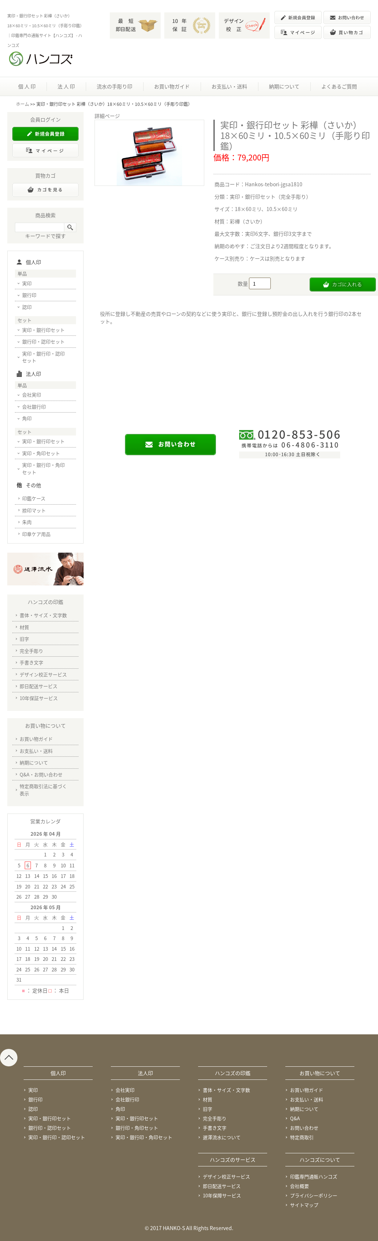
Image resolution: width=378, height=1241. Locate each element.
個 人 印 (27, 86)
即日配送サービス (38, 686)
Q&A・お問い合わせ (41, 774)
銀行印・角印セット (137, 1127)
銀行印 (29, 294)
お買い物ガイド (172, 86)
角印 (27, 418)
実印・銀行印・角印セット (43, 468)
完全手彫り (31, 650)
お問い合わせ (304, 1127)
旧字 (24, 638)
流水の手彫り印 (114, 86)
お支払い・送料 (229, 86)
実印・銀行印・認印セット (43, 357)
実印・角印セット (41, 453)
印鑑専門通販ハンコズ (313, 1176)
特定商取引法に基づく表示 (43, 790)
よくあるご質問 (339, 86)
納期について (284, 86)
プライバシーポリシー (313, 1195)
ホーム (22, 104)
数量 (243, 283)
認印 (27, 306)
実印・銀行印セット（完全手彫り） (270, 196)
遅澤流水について (222, 1137)
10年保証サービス (39, 698)
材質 (24, 627)
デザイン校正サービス (43, 674)
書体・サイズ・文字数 (43, 615)
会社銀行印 (34, 406)
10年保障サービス (222, 1195)
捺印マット (34, 510)
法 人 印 (66, 86)
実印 (27, 283)
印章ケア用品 (36, 533)
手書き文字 (31, 662)
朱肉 (27, 521)
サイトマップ (304, 1204)
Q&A (295, 1118)
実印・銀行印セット (43, 329)
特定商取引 (302, 1137)
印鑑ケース (33, 498)
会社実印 (31, 394)
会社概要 (299, 1185)
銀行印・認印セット (43, 341)
